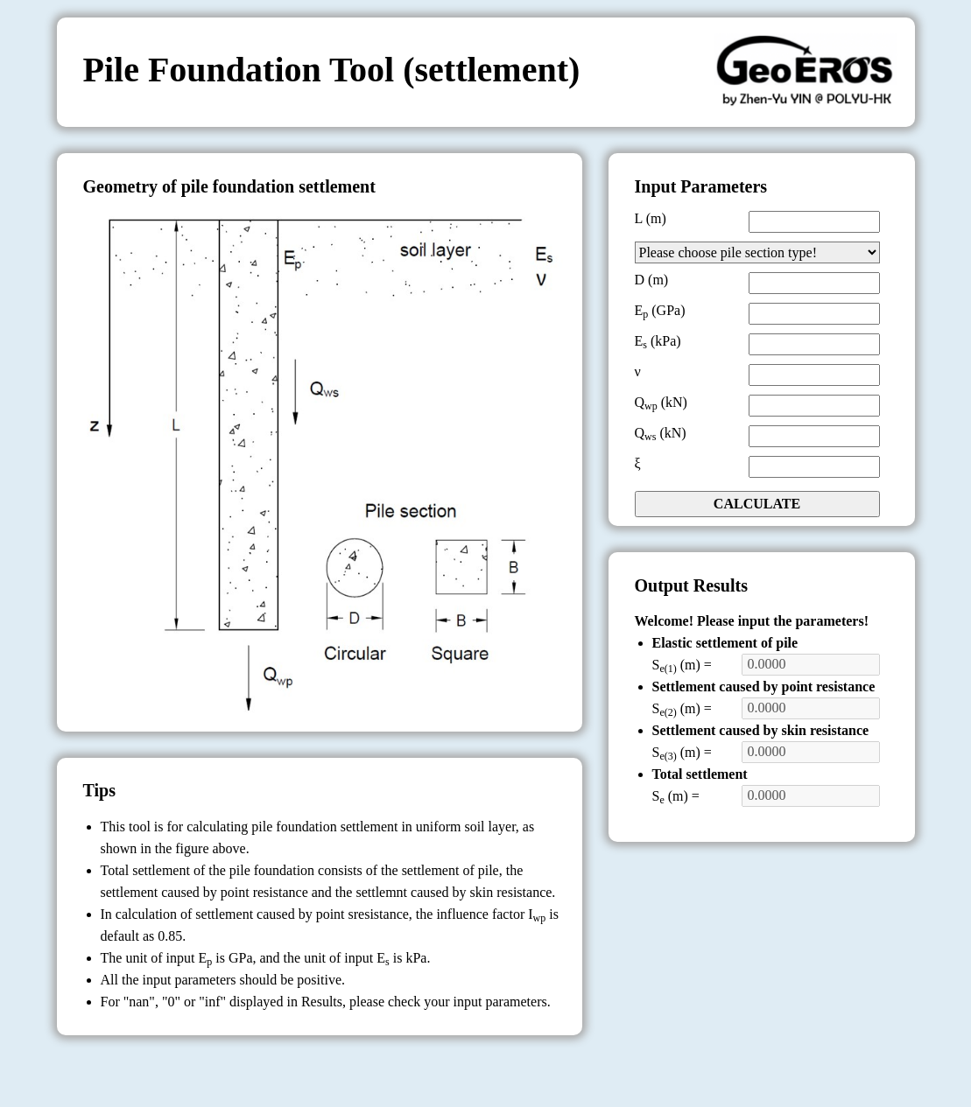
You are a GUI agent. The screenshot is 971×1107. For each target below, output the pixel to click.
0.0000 (811, 664)
